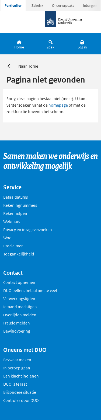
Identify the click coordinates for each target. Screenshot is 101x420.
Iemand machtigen (20, 306)
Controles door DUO (21, 400)
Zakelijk (37, 5)
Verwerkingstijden (19, 298)
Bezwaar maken (17, 359)
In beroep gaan (16, 367)
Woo (7, 237)
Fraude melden (16, 323)
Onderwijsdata (63, 5)
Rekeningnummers (20, 205)
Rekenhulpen (15, 213)
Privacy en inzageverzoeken (27, 229)
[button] (82, 43)
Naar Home (22, 66)
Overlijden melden (19, 314)
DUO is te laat (15, 384)
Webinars (11, 221)
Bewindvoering (16, 331)
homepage (58, 105)
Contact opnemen (19, 282)
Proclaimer (13, 245)
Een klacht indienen (21, 376)
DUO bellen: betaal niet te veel (30, 290)
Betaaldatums (15, 197)
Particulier (13, 5)
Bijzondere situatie (19, 392)
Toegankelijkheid (18, 254)
